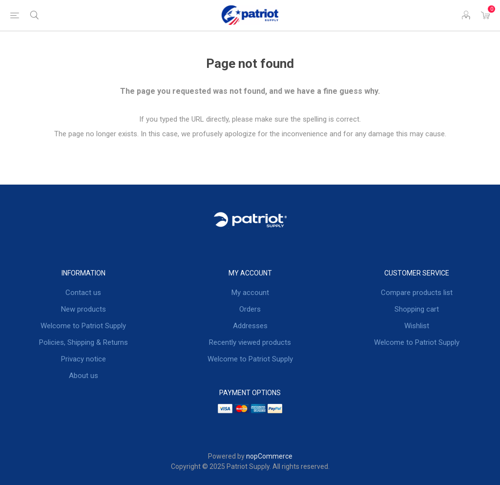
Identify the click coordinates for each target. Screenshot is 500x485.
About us (83, 375)
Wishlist (416, 325)
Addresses (250, 325)
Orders (250, 309)
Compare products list (417, 292)
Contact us (83, 292)
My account (250, 292)
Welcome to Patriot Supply (83, 325)
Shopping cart (417, 309)
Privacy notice (83, 359)
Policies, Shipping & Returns (83, 342)
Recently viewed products (250, 342)
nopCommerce (269, 456)
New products (83, 309)
